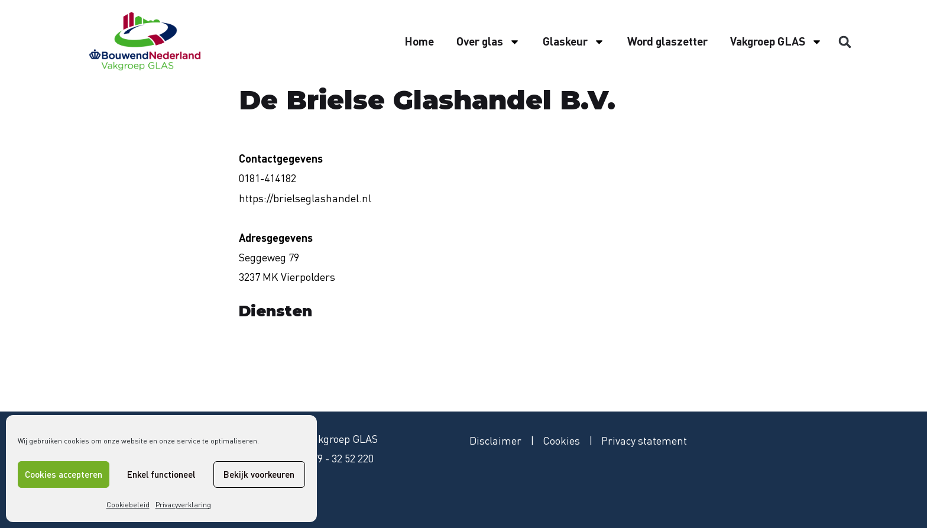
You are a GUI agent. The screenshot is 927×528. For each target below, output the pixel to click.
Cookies (561, 440)
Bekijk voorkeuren (258, 474)
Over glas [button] (488, 41)
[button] (845, 42)
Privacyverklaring (183, 504)
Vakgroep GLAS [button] (776, 41)
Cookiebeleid (128, 504)
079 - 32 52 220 (340, 458)
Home (419, 41)
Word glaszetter (667, 41)
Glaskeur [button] (574, 41)
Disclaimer (495, 440)
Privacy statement (644, 440)
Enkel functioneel (161, 474)
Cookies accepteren (63, 474)
